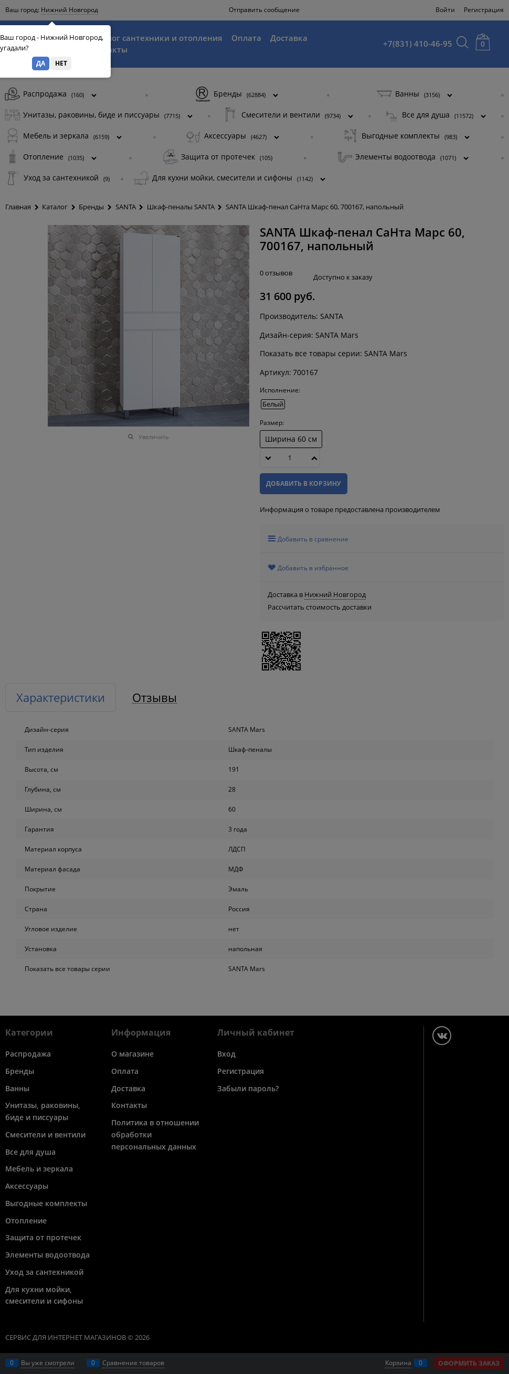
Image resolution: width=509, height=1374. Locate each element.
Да (40, 63)
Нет (61, 63)
